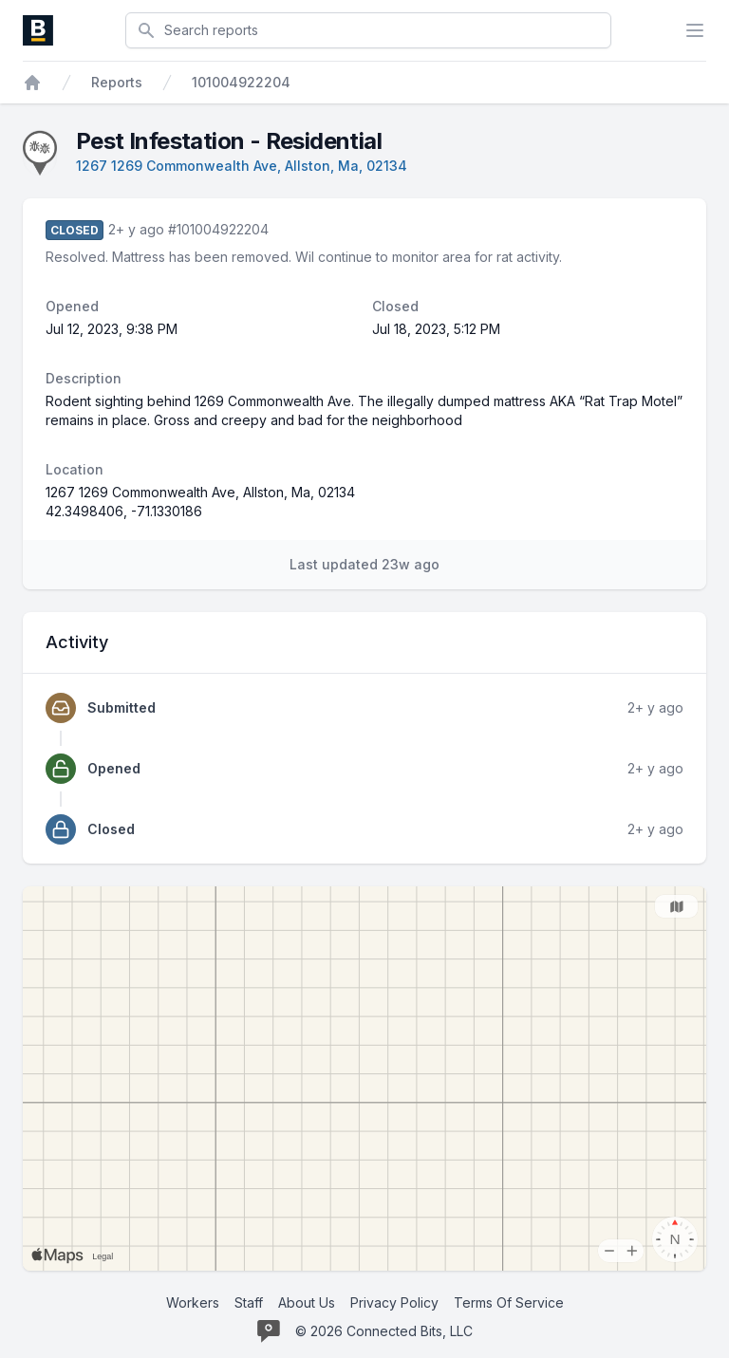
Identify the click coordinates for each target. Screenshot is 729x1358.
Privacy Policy (394, 1302)
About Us (306, 1302)
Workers (192, 1302)
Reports (116, 82)
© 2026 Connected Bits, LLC (384, 1331)
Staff (248, 1302)
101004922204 (241, 82)
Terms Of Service (509, 1302)
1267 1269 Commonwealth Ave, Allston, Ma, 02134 (241, 166)
